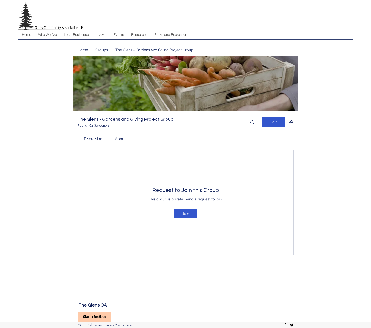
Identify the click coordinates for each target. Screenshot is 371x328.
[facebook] (285, 325)
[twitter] (292, 325)
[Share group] (291, 122)
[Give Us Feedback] (94, 317)
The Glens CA (92, 305)
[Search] (252, 122)
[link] (93, 139)
